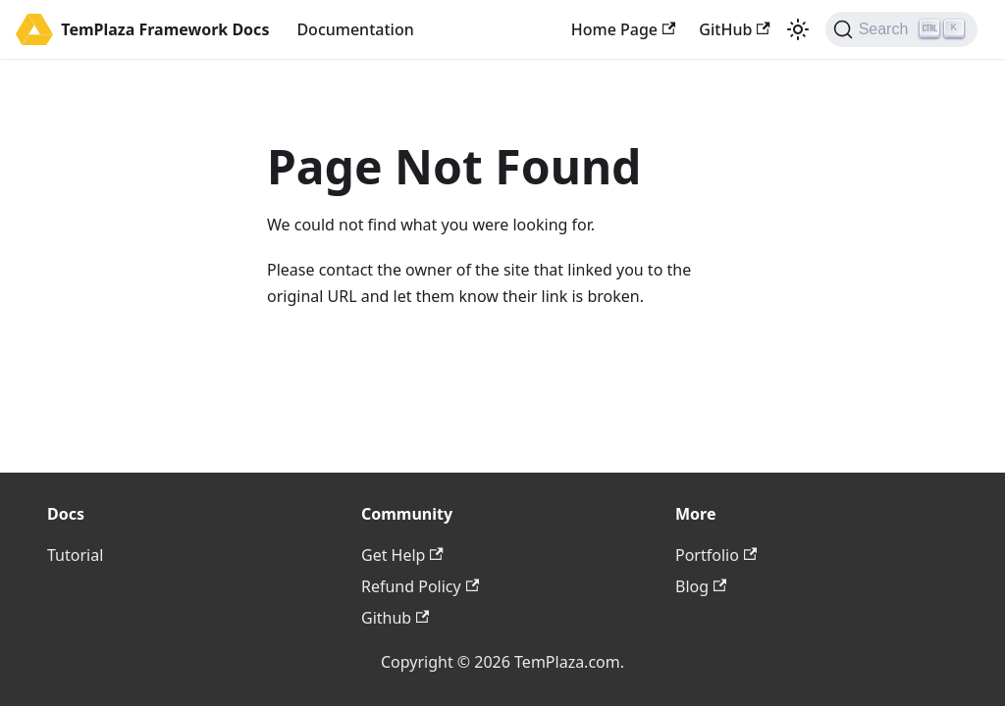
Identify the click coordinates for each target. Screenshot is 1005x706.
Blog (700, 586)
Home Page (623, 29)
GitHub (734, 29)
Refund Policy (420, 586)
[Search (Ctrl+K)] (901, 29)
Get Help (402, 555)
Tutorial (75, 555)
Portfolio (716, 555)
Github (395, 618)
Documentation (354, 29)
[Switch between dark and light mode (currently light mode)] (798, 29)
